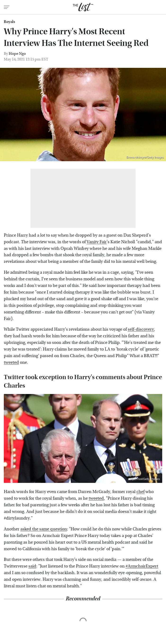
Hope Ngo (17, 53)
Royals (9, 22)
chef (140, 491)
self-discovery (141, 329)
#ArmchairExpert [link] (142, 566)
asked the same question (43, 529)
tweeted (11, 362)
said (32, 566)
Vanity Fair (97, 241)
